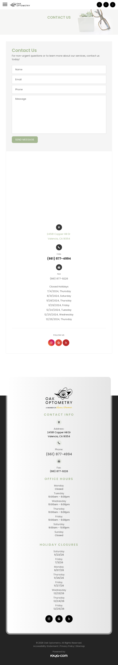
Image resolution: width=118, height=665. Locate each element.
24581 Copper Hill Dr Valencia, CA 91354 (59, 434)
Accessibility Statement (45, 646)
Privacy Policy (67, 646)
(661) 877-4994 (59, 454)
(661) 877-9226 (59, 471)
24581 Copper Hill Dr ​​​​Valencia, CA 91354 (59, 236)
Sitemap (80, 646)
